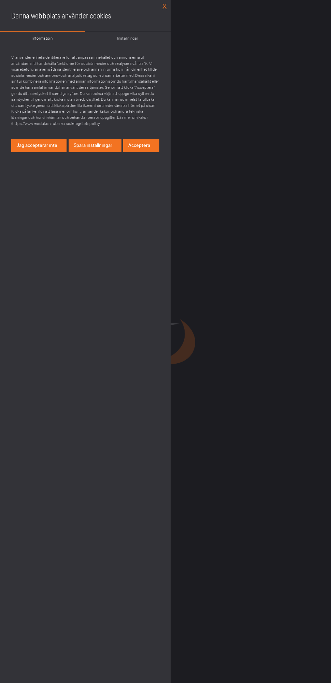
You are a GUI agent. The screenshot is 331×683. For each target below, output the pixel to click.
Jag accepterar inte (36, 145)
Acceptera (139, 145)
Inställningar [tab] (127, 38)
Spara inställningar (93, 145)
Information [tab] (42, 38)
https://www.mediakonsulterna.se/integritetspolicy (56, 124)
